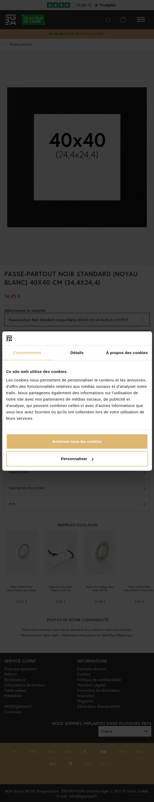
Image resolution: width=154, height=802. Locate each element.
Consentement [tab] (27, 352)
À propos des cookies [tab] (127, 352)
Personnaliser (77, 458)
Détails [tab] (77, 352)
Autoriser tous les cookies (77, 441)
